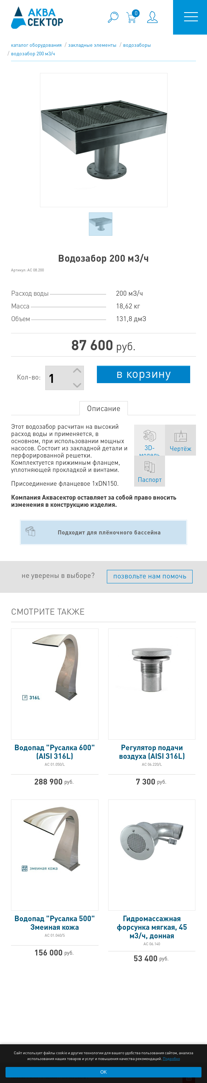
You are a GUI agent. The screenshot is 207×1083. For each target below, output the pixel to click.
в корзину (143, 373)
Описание (103, 408)
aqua (37, 17)
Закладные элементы (92, 44)
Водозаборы (137, 44)
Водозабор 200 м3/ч (33, 53)
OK (103, 1072)
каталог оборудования (36, 44)
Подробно (171, 1058)
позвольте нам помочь (149, 575)
